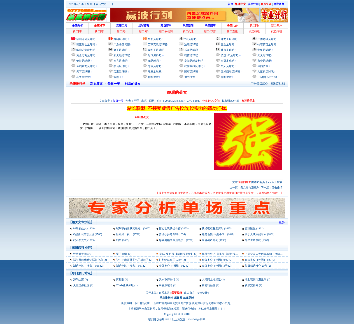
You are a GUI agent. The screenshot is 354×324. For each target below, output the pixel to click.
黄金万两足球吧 (85, 55)
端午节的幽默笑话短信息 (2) (90, 259)
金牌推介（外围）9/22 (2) (217, 259)
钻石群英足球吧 (266, 44)
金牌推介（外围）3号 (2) (216, 265)
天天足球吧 (264, 55)
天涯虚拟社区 (81, 285)
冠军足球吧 (191, 71)
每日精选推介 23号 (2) (258, 265)
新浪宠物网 (251, 285)
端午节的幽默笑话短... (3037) (133, 228)
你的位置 (153, 77)
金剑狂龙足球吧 (85, 66)
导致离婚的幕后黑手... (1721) (176, 240)
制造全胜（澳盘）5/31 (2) (131, 265)
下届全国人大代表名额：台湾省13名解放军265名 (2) (276, 254)
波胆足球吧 (191, 44)
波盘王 (117, 77)
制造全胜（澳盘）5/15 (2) (88, 265)
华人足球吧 (227, 66)
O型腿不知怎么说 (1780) (87, 234)
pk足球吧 (153, 60)
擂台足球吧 (120, 66)
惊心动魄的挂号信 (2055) (174, 228)
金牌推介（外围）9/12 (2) (174, 265)
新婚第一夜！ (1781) (128, 234)
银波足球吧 (83, 60)
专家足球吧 (154, 66)
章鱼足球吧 (264, 50)
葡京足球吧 (227, 50)
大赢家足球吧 (265, 71)
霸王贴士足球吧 (85, 44)
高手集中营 (83, 77)
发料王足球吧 (156, 50)
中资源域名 (165, 285)
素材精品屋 (208, 285)
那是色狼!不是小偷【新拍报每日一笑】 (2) (227, 254)
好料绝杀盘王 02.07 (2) (172, 259)
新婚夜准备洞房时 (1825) (216, 228)
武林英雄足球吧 (193, 66)
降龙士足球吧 (229, 39)
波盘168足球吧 (229, 55)
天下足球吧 (83, 71)
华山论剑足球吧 (85, 39)
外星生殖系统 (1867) (257, 240)
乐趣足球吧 (191, 50)
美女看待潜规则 (249, 187)
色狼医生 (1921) (254, 228)
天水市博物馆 (167, 279)
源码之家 (78, 279)
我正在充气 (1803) (84, 240)
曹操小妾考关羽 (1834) (172, 234)
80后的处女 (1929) (84, 228)
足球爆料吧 (154, 55)
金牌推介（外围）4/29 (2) (260, 259)
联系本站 (164, 292)
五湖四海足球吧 (230, 71)
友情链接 (202, 292)
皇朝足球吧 (154, 39)
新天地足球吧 (121, 55)
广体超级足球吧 (266, 39)
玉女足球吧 (227, 44)
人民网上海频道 (211, 279)
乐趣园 (178, 297)
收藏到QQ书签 (230, 100)
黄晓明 (120, 279)
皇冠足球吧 (227, 60)
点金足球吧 (264, 60)
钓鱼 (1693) (122, 240)
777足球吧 (190, 39)
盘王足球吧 (120, 50)
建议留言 (189, 292)
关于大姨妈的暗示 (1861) (259, 234)
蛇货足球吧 (191, 55)
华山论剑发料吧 (85, 50)
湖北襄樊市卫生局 (255, 279)
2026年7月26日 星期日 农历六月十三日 (92, 4)
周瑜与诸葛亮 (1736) (214, 240)
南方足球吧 (120, 60)
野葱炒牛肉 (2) (82, 254)
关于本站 (151, 292)
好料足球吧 (120, 39)
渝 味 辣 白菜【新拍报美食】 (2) (178, 254)
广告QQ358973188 (267, 77)
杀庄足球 (188, 297)
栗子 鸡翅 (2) (123, 254)
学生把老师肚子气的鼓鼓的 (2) (134, 259)
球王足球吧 (154, 71)
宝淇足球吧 (120, 71)
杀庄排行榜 (166, 297)
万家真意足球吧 (157, 44)
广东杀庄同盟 (122, 44)
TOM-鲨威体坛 (125, 285)
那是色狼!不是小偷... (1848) (218, 234)
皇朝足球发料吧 (193, 60)
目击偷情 (277, 187)
